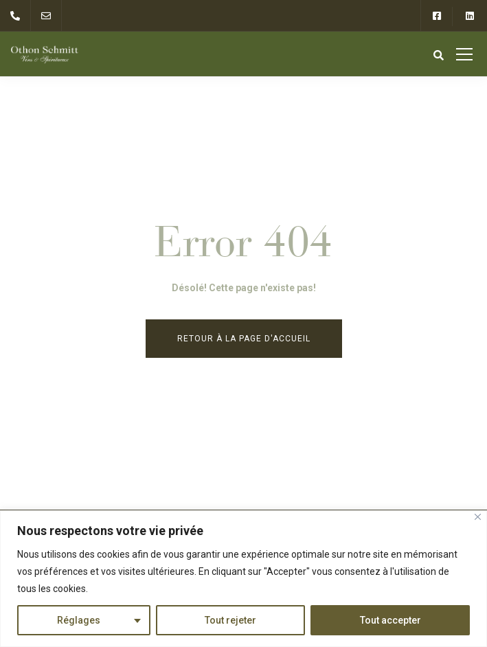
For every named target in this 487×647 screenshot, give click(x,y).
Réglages (78, 620)
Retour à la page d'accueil (243, 338)
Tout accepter (390, 620)
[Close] (478, 517)
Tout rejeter (230, 620)
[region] (243, 578)
